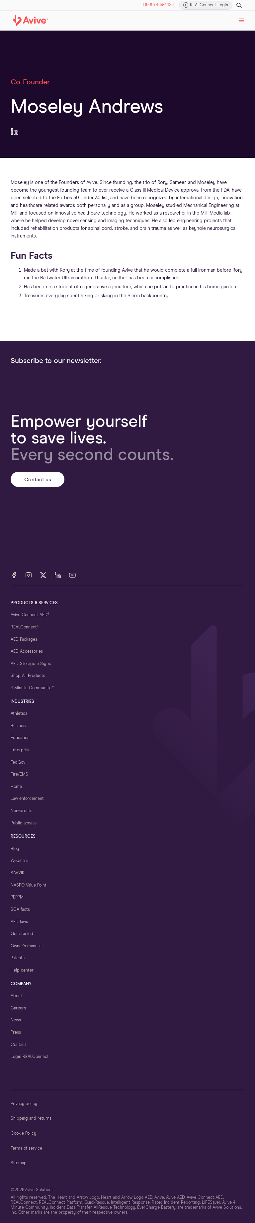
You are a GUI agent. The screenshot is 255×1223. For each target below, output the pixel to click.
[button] (242, 21)
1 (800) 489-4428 (158, 5)
